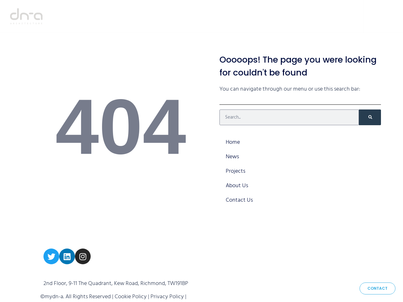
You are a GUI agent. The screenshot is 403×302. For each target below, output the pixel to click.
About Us (291, 16)
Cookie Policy (131, 296)
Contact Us (333, 16)
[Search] (370, 117)
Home (190, 16)
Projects (252, 16)
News (218, 16)
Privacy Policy (167, 296)
